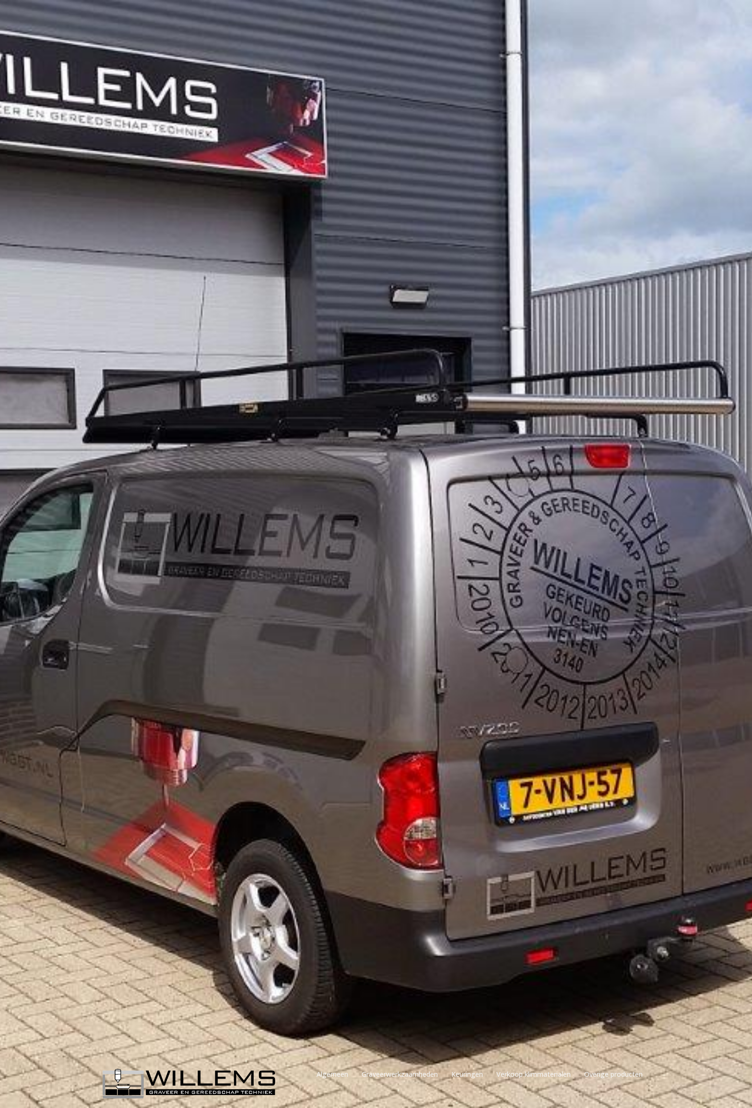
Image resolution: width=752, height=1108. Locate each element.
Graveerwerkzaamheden (400, 1074)
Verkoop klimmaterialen (533, 1074)
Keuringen (467, 1074)
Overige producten (613, 1074)
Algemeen (332, 1074)
